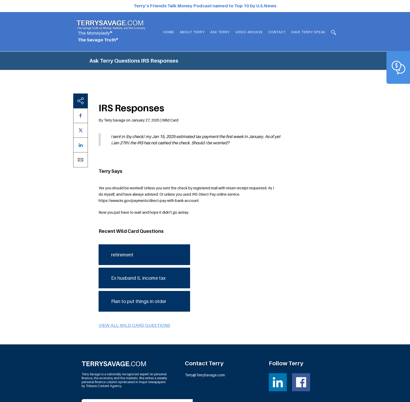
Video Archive (249, 32)
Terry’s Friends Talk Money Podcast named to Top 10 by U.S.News (205, 5)
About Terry (192, 32)
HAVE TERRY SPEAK (308, 32)
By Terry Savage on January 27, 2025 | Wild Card (138, 80)
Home (168, 32)
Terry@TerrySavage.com (205, 335)
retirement (122, 215)
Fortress (319, 394)
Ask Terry (220, 32)
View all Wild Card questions (134, 285)
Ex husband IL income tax (138, 238)
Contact (277, 32)
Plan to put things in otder (138, 261)
